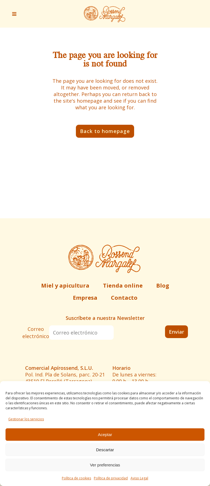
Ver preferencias (105, 465)
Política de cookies (76, 478)
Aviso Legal (139, 478)
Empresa (85, 297)
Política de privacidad (111, 478)
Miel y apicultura (65, 285)
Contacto (124, 297)
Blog (162, 285)
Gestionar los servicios (26, 419)
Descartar (105, 449)
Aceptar (105, 434)
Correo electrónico (35, 332)
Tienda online (123, 285)
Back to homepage (105, 131)
